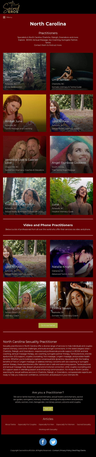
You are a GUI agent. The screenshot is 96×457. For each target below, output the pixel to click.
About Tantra (10, 424)
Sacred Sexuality (84, 424)
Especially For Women (65, 424)
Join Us (48, 409)
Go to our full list (48, 325)
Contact (55, 450)
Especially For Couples (27, 424)
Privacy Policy (65, 450)
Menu (7, 17)
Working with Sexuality (48, 429)
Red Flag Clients (79, 450)
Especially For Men (46, 424)
